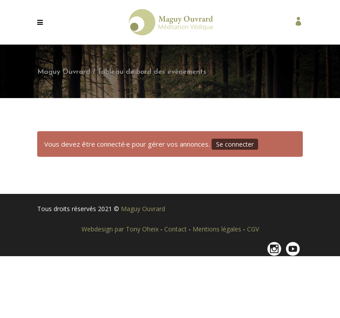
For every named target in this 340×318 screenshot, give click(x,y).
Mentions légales (218, 229)
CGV (253, 229)
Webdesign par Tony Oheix (120, 229)
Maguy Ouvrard (63, 72)
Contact (176, 229)
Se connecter (235, 144)
